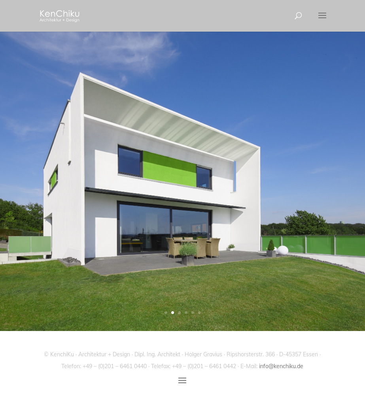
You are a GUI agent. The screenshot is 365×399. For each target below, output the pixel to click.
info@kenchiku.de (281, 366)
